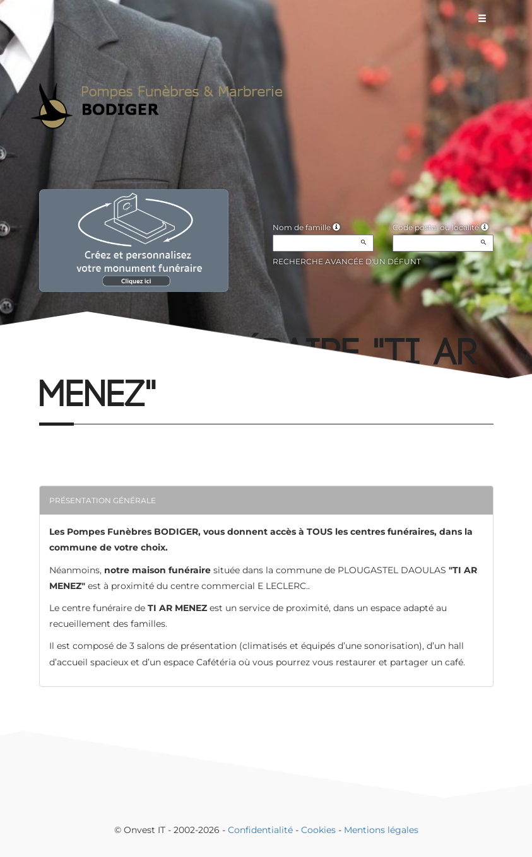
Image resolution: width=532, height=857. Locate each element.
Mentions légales (381, 830)
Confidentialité (260, 830)
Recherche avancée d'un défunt (347, 261)
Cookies (318, 830)
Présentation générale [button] (102, 500)
